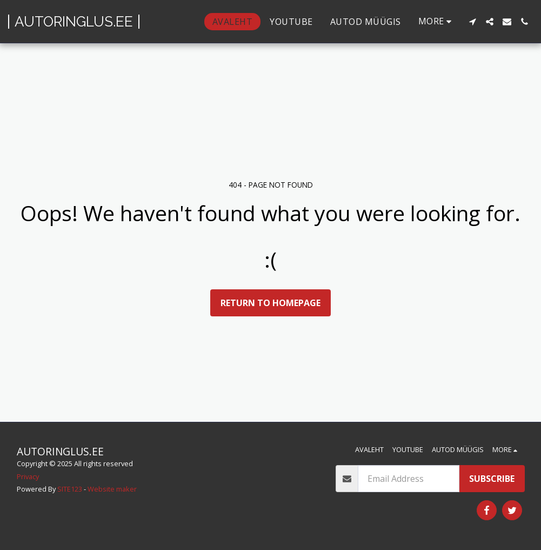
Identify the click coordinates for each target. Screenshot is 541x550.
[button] (472, 21)
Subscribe (492, 479)
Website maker (112, 489)
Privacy (28, 476)
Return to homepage (270, 303)
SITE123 (69, 489)
